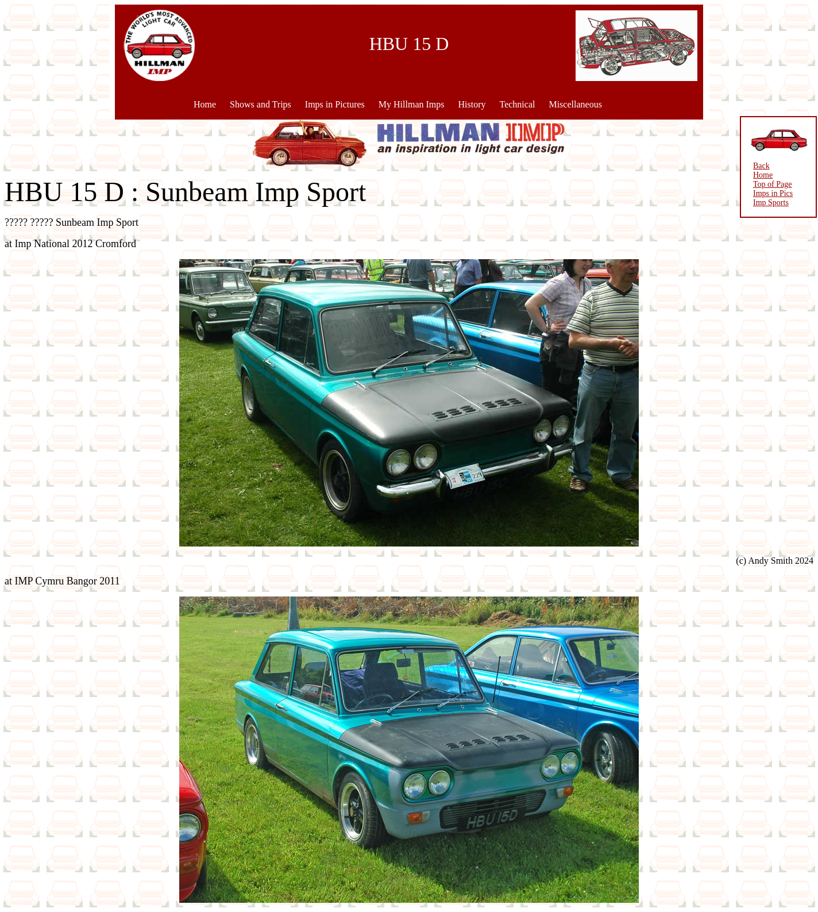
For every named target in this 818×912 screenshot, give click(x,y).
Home (205, 104)
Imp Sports (771, 202)
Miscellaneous (575, 104)
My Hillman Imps (412, 104)
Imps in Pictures (335, 104)
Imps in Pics (773, 193)
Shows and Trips (260, 104)
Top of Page (772, 184)
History (471, 104)
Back (761, 165)
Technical (517, 104)
